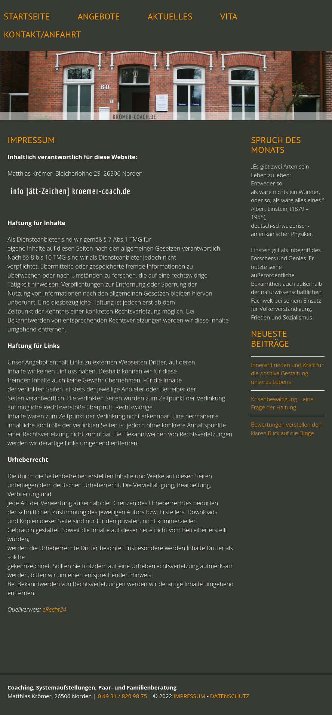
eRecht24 (55, 609)
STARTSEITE (27, 16)
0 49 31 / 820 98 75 (122, 696)
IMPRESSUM (189, 696)
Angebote (98, 16)
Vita (228, 16)
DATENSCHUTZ (229, 696)
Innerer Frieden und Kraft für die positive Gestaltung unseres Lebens (287, 373)
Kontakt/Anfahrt (42, 34)
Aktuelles (170, 16)
